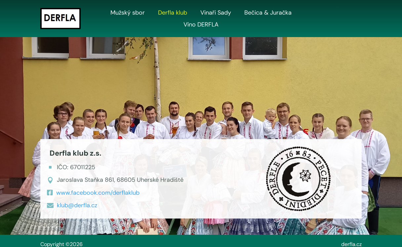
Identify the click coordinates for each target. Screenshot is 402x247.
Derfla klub (172, 13)
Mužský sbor (127, 13)
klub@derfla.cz (77, 205)
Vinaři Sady (215, 13)
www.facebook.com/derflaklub (98, 193)
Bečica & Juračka (268, 13)
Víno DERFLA (201, 24)
